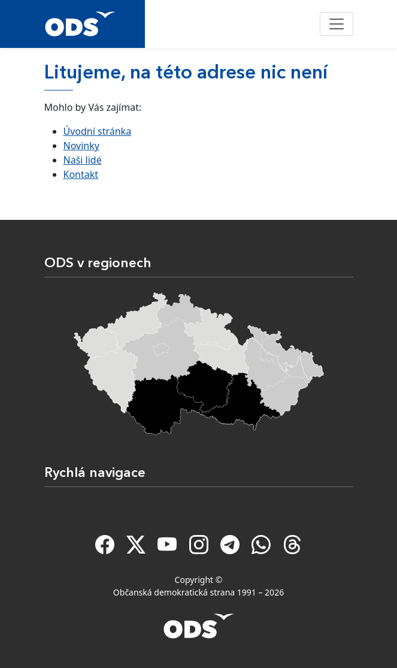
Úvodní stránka (97, 131)
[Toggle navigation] (336, 24)
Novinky (81, 145)
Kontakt (81, 174)
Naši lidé (82, 160)
